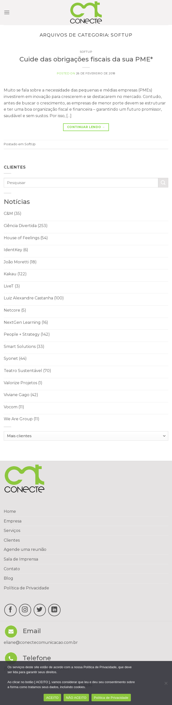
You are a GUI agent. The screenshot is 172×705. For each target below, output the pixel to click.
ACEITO (52, 698)
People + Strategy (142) (27, 334)
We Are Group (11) (21, 419)
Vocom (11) (14, 407)
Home (10, 511)
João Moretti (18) (20, 262)
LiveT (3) (12, 286)
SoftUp (86, 51)
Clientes (12, 540)
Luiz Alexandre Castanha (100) (34, 298)
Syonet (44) (15, 358)
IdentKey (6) (16, 249)
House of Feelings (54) (26, 237)
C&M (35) (12, 213)
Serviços (12, 530)
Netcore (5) (15, 310)
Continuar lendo (86, 127)
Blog (8, 578)
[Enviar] (163, 183)
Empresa (12, 521)
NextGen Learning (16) (26, 322)
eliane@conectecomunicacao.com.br (41, 642)
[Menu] (7, 12)
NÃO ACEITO (76, 698)
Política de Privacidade (26, 588)
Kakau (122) (15, 274)
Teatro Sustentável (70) (27, 370)
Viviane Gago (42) (21, 394)
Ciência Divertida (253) (26, 225)
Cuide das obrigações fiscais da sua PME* (86, 59)
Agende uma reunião (25, 549)
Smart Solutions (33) (24, 346)
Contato (12, 568)
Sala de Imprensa (21, 559)
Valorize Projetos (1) (23, 382)
